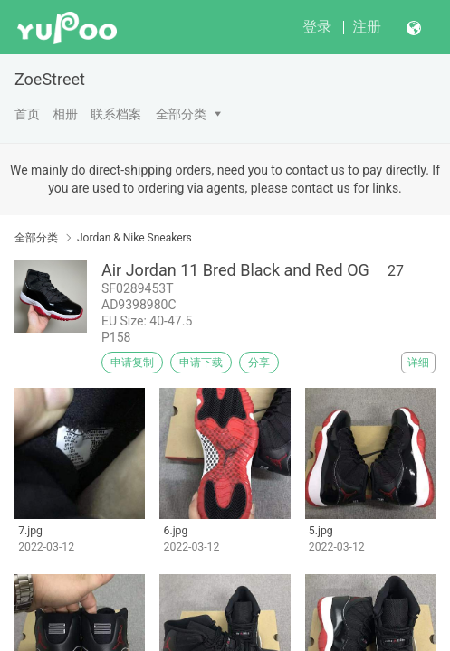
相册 (65, 114)
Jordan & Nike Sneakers (134, 237)
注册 (366, 26)
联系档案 (116, 114)
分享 (259, 362)
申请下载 (201, 362)
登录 (316, 26)
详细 (418, 362)
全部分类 (181, 114)
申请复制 (132, 362)
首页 (27, 114)
